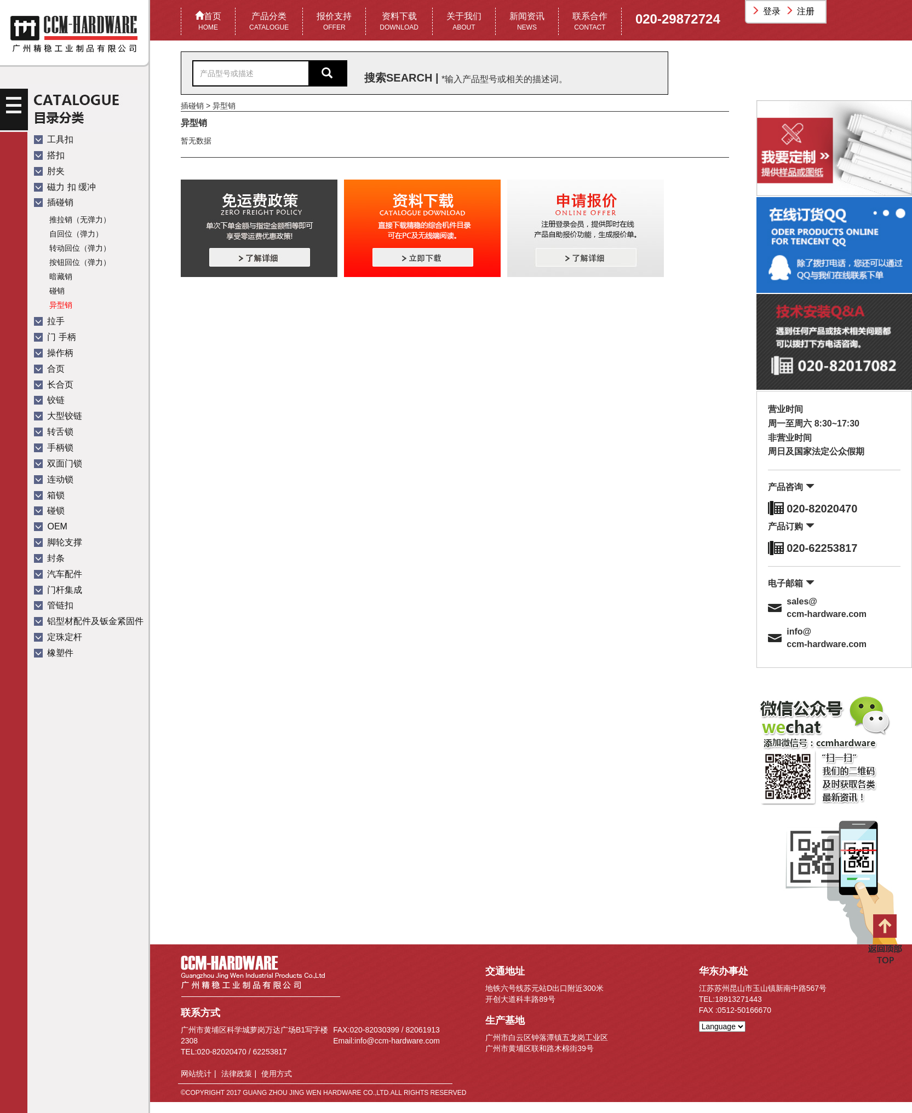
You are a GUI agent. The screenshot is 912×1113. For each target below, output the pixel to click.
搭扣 (49, 155)
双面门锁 (58, 463)
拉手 (49, 321)
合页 (49, 368)
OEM (50, 526)
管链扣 (53, 605)
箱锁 (49, 495)
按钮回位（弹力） (80, 262)
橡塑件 (53, 653)
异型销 (60, 305)
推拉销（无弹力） (80, 219)
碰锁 (49, 510)
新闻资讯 (526, 22)
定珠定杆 (58, 637)
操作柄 (53, 352)
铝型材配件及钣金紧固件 (89, 621)
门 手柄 (55, 337)
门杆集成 (58, 590)
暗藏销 (60, 276)
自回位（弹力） (76, 233)
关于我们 (463, 22)
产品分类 (269, 22)
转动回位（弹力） (80, 248)
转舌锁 (53, 431)
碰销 (57, 290)
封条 (49, 558)
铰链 (49, 400)
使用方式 (276, 1073)
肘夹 (49, 171)
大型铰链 (58, 415)
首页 (208, 22)
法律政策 (236, 1073)
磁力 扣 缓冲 (65, 187)
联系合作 (589, 22)
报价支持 (334, 22)
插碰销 (53, 202)
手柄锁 (53, 447)
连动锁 (53, 479)
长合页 (53, 384)
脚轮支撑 (58, 542)
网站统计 (196, 1073)
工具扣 (53, 139)
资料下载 (399, 22)
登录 (767, 11)
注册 (801, 11)
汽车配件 (58, 574)
